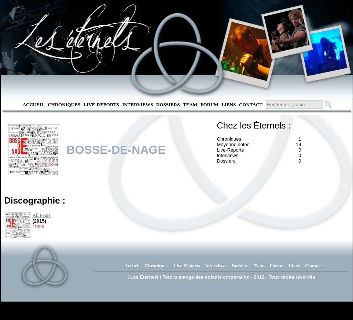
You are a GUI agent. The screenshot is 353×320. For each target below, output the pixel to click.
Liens (228, 104)
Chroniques (64, 104)
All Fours (42, 215)
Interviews (137, 104)
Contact (250, 104)
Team (190, 104)
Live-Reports (101, 104)
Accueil (34, 104)
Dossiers (168, 104)
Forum (209, 104)
